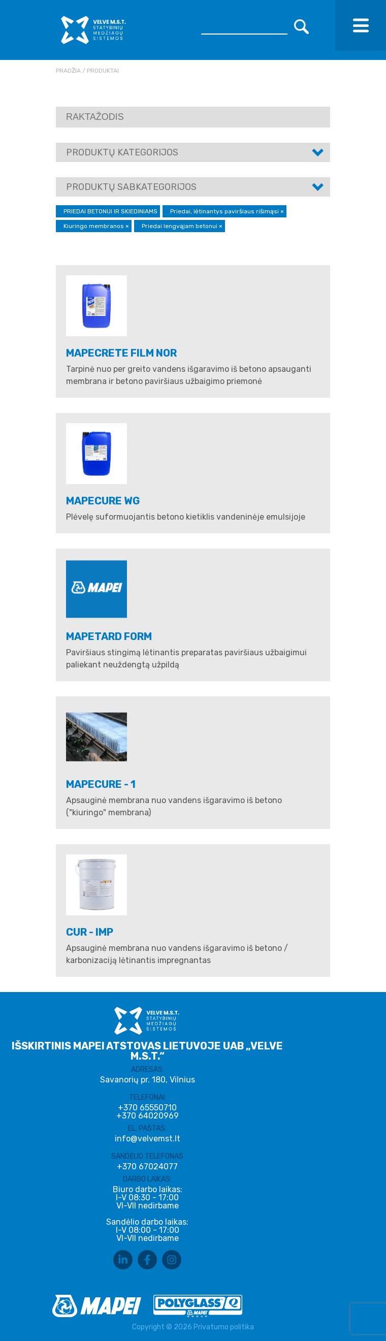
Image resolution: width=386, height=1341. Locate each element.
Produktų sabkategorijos (131, 187)
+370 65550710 (147, 1108)
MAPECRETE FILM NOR (121, 353)
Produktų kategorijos (122, 152)
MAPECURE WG (103, 501)
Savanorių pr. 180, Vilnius (147, 1079)
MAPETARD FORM (109, 636)
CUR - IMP (89, 932)
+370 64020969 (147, 1116)
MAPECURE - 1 (101, 784)
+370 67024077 (147, 1167)
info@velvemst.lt (147, 1138)
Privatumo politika (224, 1327)
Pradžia (68, 70)
